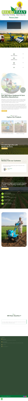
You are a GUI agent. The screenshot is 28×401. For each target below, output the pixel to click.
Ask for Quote (4, 148)
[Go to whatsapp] (2, 399)
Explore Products (5, 188)
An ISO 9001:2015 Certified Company (14, 18)
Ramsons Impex (13, 17)
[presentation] (23, 161)
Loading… (14, 279)
